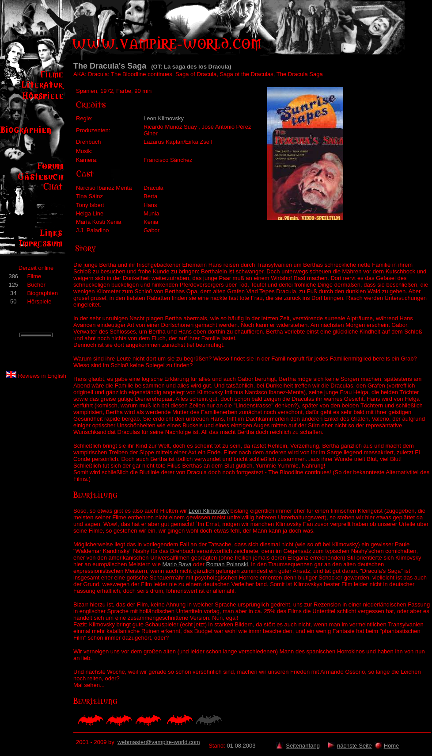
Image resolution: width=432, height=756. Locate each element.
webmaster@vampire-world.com (158, 742)
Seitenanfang (303, 745)
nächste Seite (354, 745)
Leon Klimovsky (164, 118)
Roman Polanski (227, 564)
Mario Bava (177, 564)
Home (391, 745)
